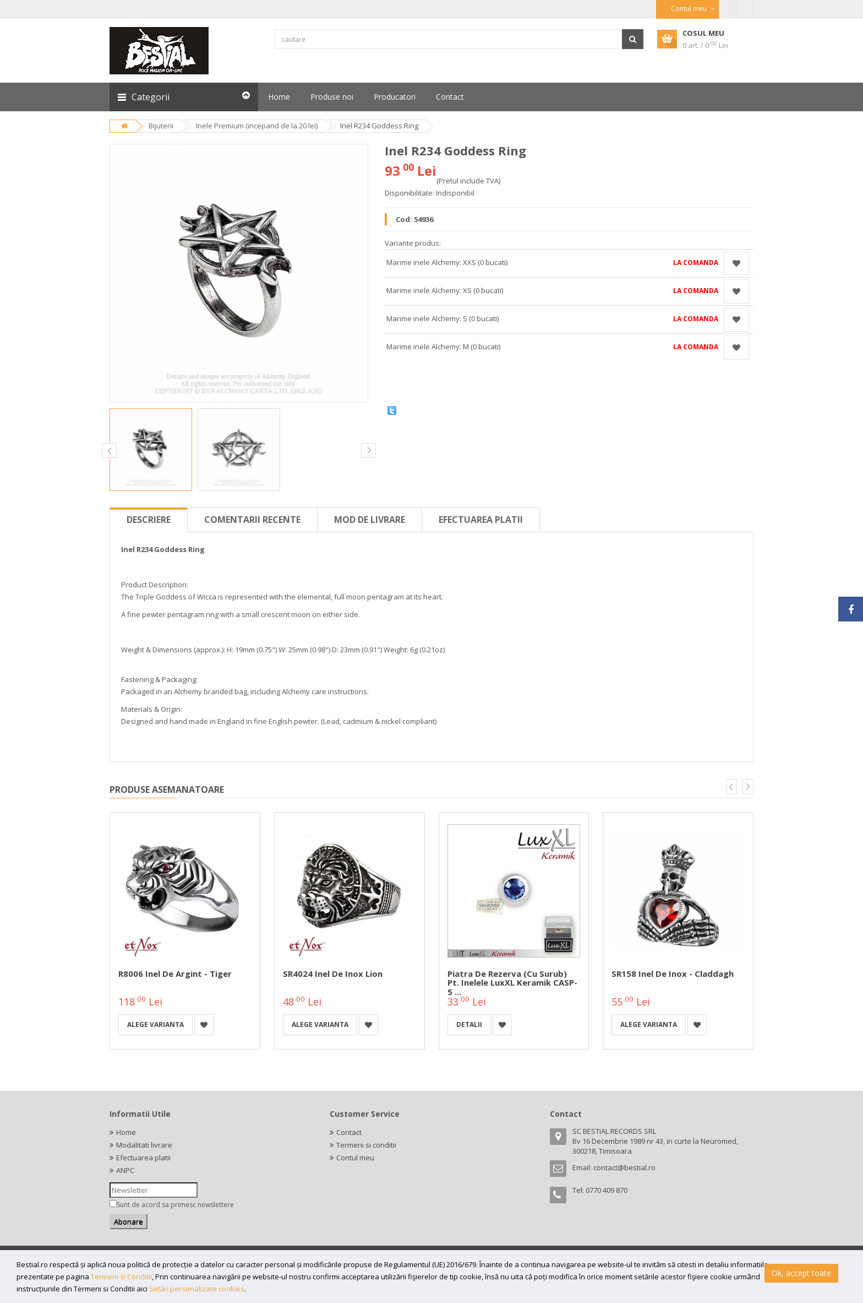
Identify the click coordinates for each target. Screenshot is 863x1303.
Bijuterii (161, 126)
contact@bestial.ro (624, 1167)
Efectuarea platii (481, 519)
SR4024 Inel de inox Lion (333, 973)
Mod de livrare (369, 519)
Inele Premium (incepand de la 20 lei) (257, 126)
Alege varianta (155, 1024)
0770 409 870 (606, 1190)
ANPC (125, 1170)
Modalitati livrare (144, 1145)
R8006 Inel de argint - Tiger (175, 973)
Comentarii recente (252, 519)
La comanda (695, 262)
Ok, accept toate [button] (801, 1273)
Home (126, 1132)
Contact (349, 1132)
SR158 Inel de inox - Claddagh (672, 973)
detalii (469, 1024)
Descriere (149, 519)
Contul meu (355, 1158)
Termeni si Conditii (121, 1277)
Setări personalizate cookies (196, 1289)
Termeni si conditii (366, 1145)
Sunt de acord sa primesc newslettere (175, 1204)
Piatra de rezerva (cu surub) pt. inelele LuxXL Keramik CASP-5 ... (512, 982)
